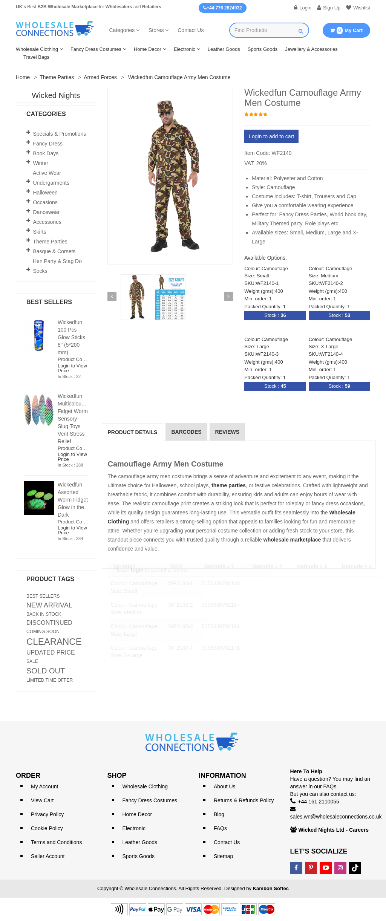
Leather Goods (224, 49)
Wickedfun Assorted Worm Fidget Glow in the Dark (73, 500)
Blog (219, 814)
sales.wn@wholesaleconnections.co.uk (336, 817)
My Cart (346, 30)
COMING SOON (43, 631)
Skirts (39, 232)
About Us (225, 786)
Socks (40, 271)
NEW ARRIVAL (49, 605)
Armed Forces (100, 77)
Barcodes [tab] (186, 432)
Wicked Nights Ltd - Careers (334, 830)
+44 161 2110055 (318, 802)
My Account (44, 786)
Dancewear (46, 212)
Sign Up (328, 8)
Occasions (45, 202)
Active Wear (47, 173)
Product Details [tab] (133, 432)
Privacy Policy (47, 814)
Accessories (47, 222)
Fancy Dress (48, 144)
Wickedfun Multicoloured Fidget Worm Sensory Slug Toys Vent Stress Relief (73, 418)
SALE (32, 661)
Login (302, 8)
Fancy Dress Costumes (95, 49)
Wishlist (358, 8)
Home (23, 77)
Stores (156, 30)
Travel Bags (36, 57)
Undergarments (51, 183)
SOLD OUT (45, 671)
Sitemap (223, 856)
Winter (40, 163)
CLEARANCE (54, 641)
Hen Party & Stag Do (57, 261)
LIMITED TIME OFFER (49, 680)
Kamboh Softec (271, 888)
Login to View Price (72, 368)
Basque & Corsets (54, 251)
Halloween (45, 193)
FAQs (220, 828)
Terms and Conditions (56, 842)
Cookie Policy (47, 828)
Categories (122, 30)
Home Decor (147, 49)
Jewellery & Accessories (311, 49)
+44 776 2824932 (222, 8)
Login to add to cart (271, 136)
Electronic (184, 49)
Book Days (46, 153)
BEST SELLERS (43, 596)
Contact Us (191, 30)
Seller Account (48, 856)
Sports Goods (263, 49)
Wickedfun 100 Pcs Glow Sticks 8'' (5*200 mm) (71, 337)
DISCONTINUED (49, 623)
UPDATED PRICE (50, 653)
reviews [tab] (227, 432)
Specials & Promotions (59, 134)
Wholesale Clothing (37, 49)
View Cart (42, 800)
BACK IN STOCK (43, 614)
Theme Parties (57, 77)
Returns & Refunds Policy (244, 800)
